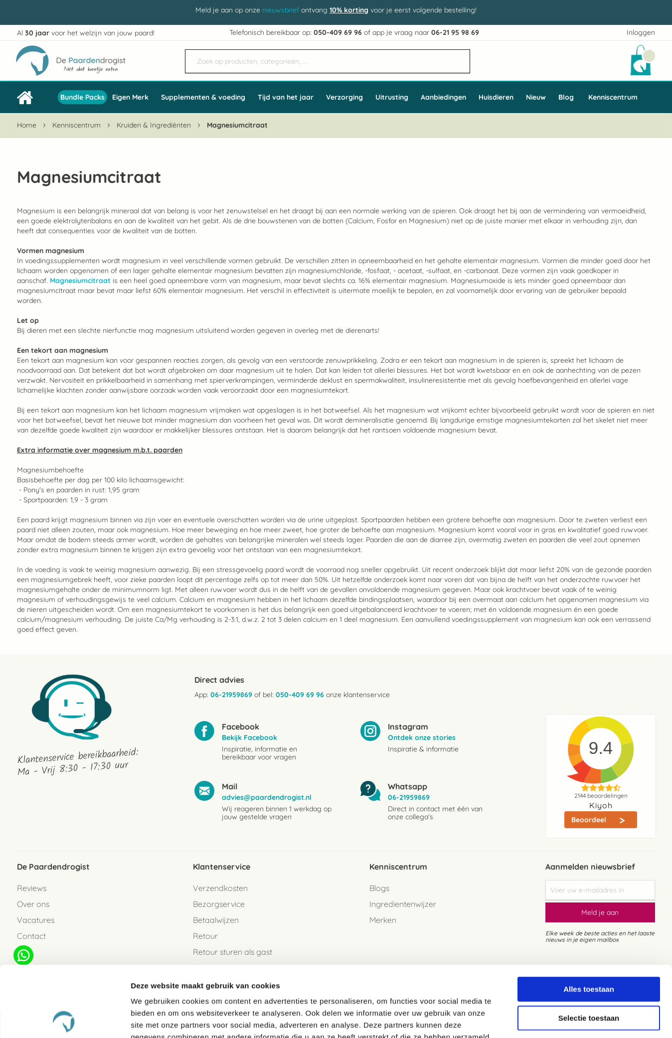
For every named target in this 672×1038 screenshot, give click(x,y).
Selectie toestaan (589, 947)
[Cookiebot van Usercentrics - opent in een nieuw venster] (64, 1018)
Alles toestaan (588, 918)
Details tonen (538, 1018)
